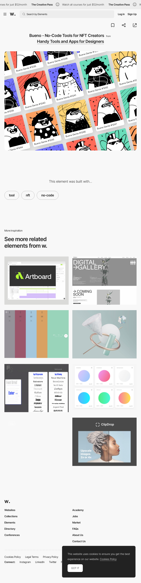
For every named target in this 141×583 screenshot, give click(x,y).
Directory (9, 528)
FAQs (75, 528)
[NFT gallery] (36, 442)
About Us (77, 535)
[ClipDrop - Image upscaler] (104, 442)
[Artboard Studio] (36, 280)
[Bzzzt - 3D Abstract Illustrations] (104, 334)
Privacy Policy (50, 556)
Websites (9, 510)
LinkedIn (40, 562)
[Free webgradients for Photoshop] (104, 387)
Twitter (53, 562)
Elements (9, 522)
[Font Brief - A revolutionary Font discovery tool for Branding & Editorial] (36, 388)
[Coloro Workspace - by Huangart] (36, 334)
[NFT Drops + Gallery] (104, 280)
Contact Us (79, 541)
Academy (78, 510)
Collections (10, 516)
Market (76, 522)
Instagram (25, 562)
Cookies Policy (12, 556)
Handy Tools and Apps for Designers (70, 41)
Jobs (75, 516)
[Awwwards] (12, 14)
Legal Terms (32, 556)
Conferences (12, 535)
